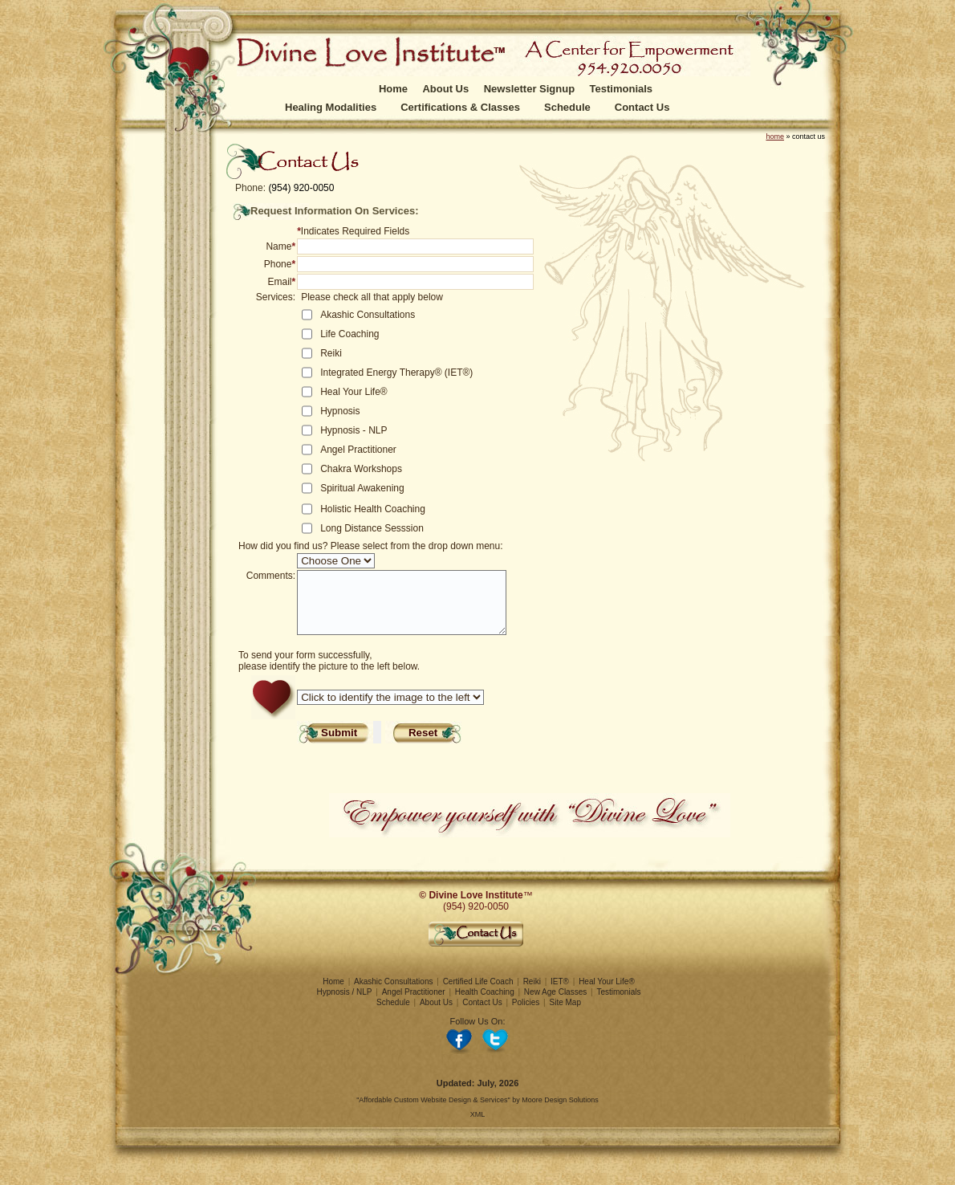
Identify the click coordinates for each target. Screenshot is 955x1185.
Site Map (565, 1014)
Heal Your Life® (607, 993)
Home (393, 89)
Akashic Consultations (393, 993)
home (775, 136)
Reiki (532, 993)
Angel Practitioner (413, 1004)
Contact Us (642, 107)
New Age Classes (555, 1004)
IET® (560, 993)
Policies (525, 1014)
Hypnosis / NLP (344, 1004)
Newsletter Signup (529, 89)
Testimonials (621, 89)
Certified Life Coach (478, 993)
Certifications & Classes (460, 107)
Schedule (567, 107)
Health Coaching (484, 1004)
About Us (445, 89)
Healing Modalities (330, 107)
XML (478, 1126)
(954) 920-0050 (301, 187)
